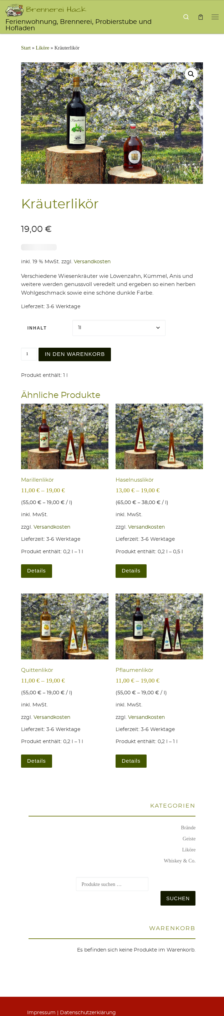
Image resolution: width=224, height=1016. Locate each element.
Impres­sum (41, 1012)
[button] (191, 74)
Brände (188, 827)
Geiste (189, 838)
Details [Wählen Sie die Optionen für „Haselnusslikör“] (131, 570)
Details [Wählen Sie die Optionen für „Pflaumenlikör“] (131, 761)
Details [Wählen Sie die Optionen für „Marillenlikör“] (36, 570)
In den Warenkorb (75, 354)
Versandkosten (92, 261)
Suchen (178, 898)
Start (26, 48)
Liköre (42, 48)
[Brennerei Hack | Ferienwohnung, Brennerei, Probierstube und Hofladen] (14, 9)
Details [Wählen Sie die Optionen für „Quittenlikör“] (36, 761)
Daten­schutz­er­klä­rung (88, 1012)
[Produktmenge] (29, 354)
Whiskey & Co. (179, 861)
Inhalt (37, 328)
